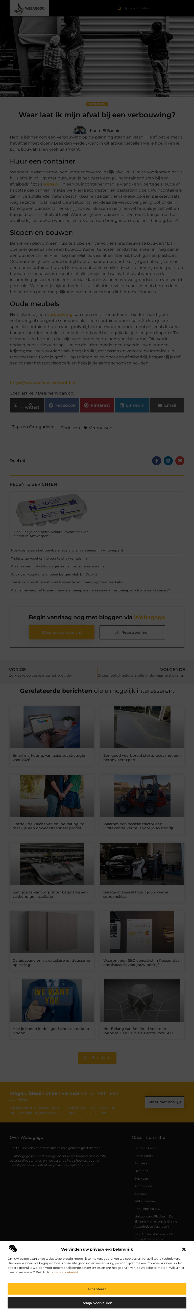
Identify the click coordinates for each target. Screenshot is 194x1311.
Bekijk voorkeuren (97, 1303)
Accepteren (97, 1289)
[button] (183, 1249)
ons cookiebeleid (65, 1272)
